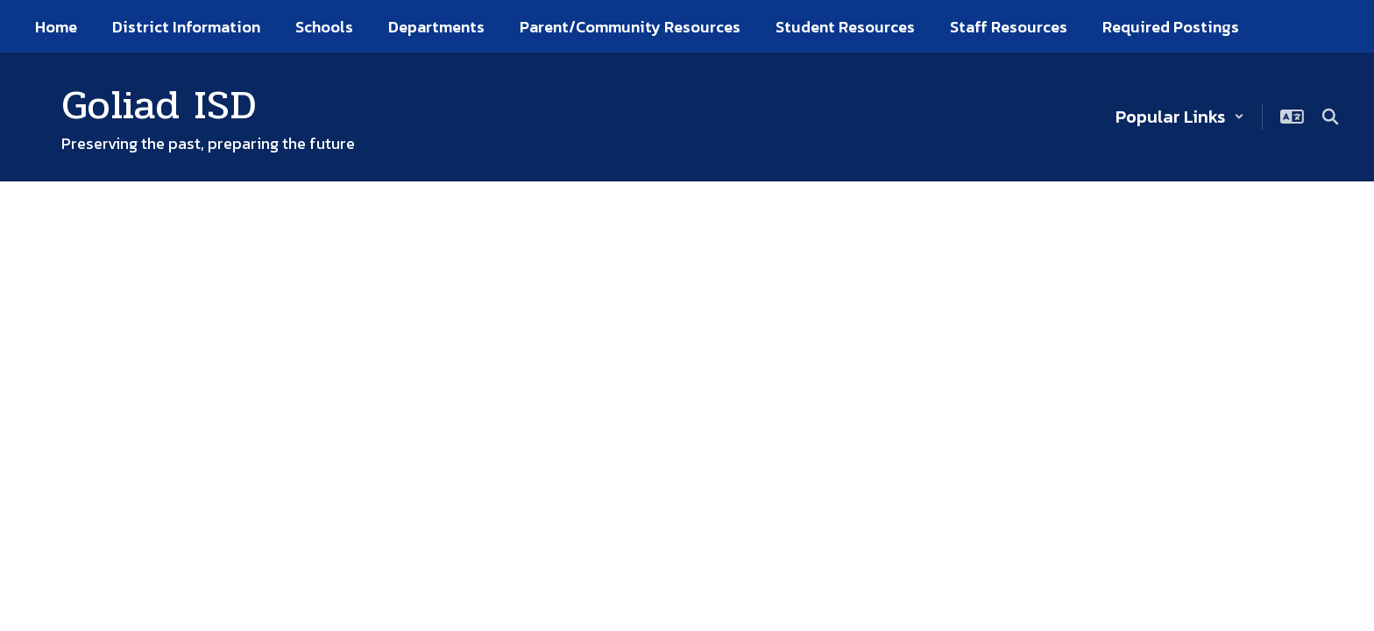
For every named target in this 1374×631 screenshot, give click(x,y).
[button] (1179, 116)
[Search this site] (1330, 116)
